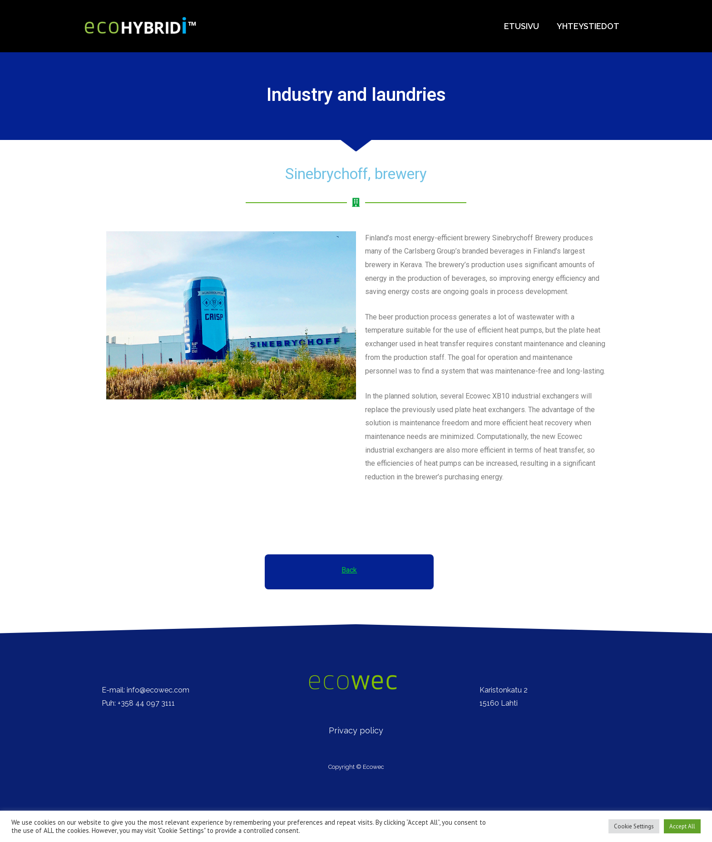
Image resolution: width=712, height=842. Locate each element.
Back (349, 570)
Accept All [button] (682, 826)
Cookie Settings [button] (634, 826)
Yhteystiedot (589, 26)
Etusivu (523, 26)
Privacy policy (356, 730)
